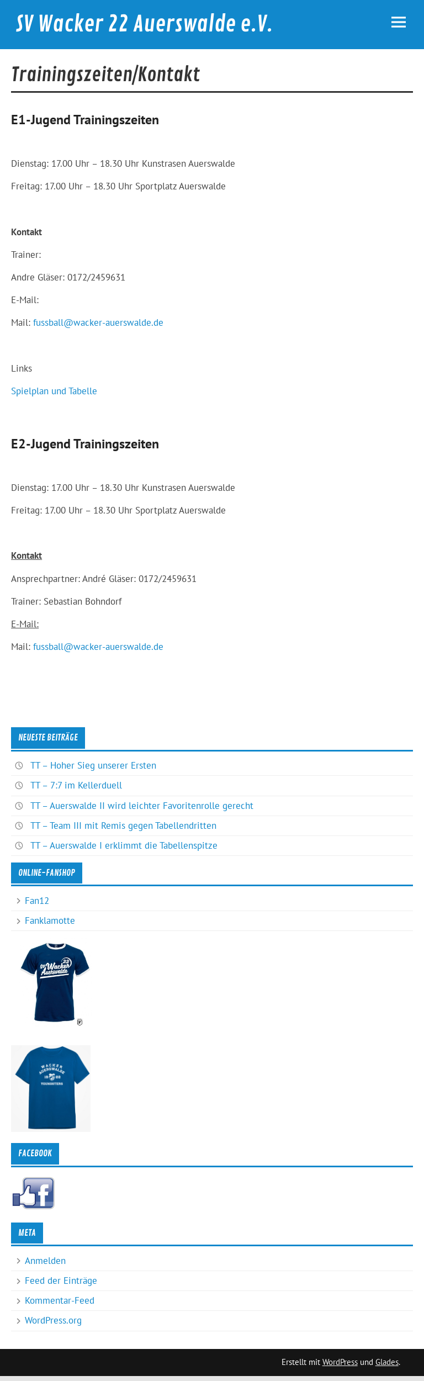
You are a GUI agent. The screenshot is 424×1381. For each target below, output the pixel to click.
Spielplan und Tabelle (54, 391)
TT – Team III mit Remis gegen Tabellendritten (123, 825)
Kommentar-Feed (59, 1300)
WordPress (340, 1362)
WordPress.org (53, 1320)
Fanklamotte (50, 920)
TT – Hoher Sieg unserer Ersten (93, 765)
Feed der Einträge (61, 1280)
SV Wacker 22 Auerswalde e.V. (144, 24)
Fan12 (37, 901)
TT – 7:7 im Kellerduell (76, 785)
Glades (387, 1362)
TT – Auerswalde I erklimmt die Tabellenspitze (124, 845)
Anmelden (45, 1261)
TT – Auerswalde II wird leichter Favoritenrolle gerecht (141, 806)
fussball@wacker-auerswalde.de (98, 322)
